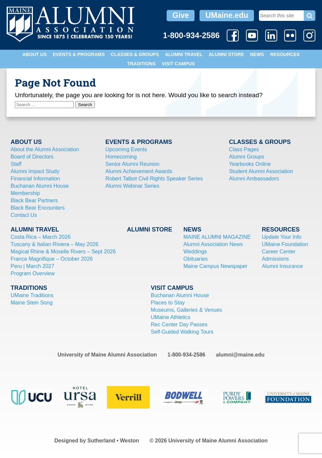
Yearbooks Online (250, 164)
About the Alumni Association (45, 149)
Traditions (141, 63)
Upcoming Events (126, 149)
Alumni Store (226, 54)
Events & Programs (79, 54)
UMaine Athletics (170, 317)
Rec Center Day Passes (179, 324)
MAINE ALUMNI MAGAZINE (217, 237)
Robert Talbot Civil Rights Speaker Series (154, 178)
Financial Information (35, 178)
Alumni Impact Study (35, 171)
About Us (34, 54)
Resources (285, 54)
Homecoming (121, 157)
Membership (25, 193)
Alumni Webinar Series (132, 186)
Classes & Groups (135, 54)
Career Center (278, 251)
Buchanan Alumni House (40, 186)
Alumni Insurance (282, 266)
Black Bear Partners (34, 200)
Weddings (195, 251)
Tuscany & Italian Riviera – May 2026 (54, 244)
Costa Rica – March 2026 (41, 237)
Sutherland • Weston (113, 440)
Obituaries (195, 259)
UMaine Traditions (32, 295)
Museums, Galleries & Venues (186, 310)
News (257, 54)
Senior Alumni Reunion (133, 164)
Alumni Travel (183, 54)
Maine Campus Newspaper (215, 266)
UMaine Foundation (285, 244)
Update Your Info (281, 237)
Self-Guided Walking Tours (182, 332)
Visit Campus (178, 63)
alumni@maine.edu (240, 355)
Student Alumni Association (261, 171)
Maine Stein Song (31, 302)
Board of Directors (32, 157)
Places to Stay (168, 302)
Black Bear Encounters (38, 208)
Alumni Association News (213, 244)
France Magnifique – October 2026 (52, 259)
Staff (16, 164)
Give (180, 15)
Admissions (275, 259)
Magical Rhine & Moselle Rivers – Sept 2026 (63, 251)
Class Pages (244, 149)
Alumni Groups (246, 157)
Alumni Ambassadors (254, 178)
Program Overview (32, 273)
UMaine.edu (226, 15)
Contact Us (24, 215)
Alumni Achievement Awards (139, 171)
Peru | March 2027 (32, 266)
